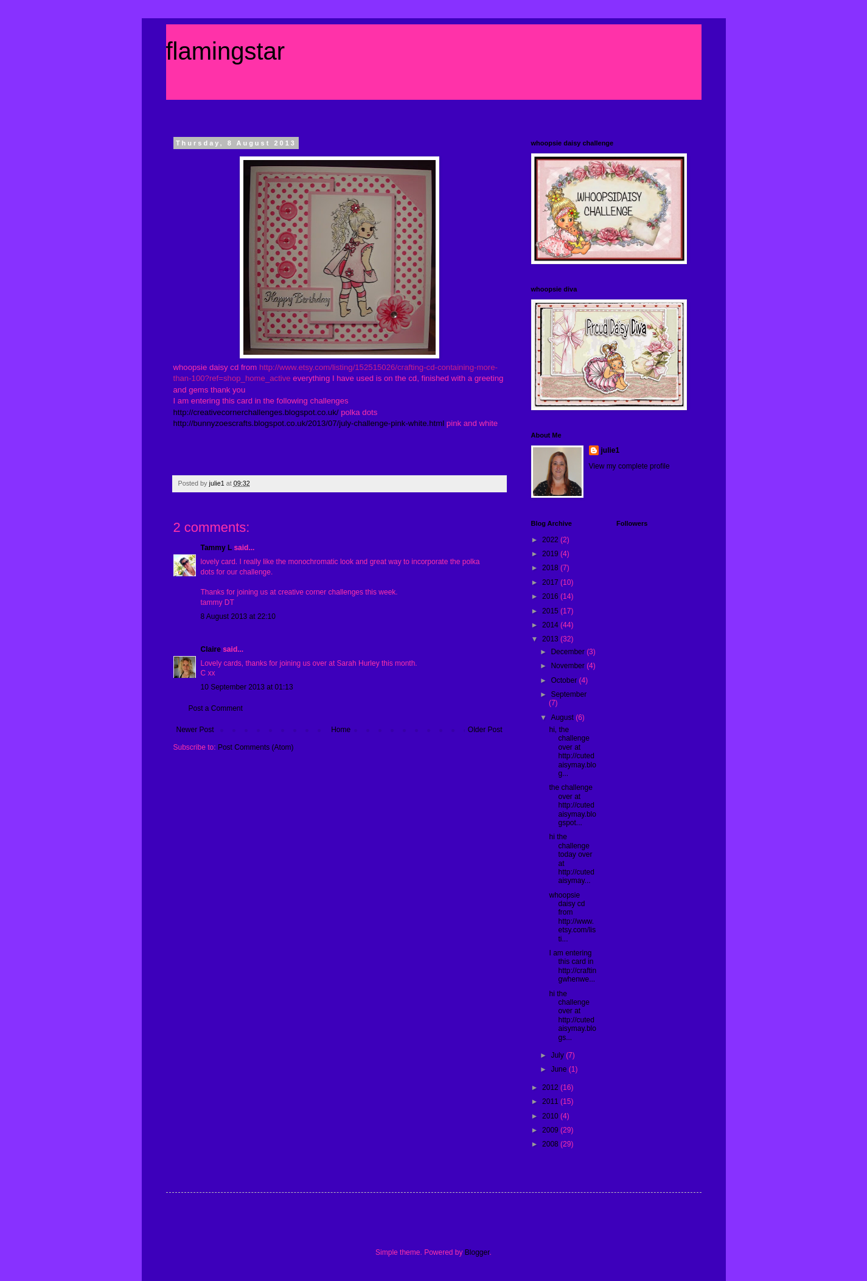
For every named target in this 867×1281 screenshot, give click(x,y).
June (559, 1069)
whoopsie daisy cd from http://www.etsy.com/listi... (572, 917)
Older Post (485, 729)
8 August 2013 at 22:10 (238, 616)
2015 (551, 611)
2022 (551, 540)
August (563, 717)
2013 (551, 639)
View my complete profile (629, 466)
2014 (551, 625)
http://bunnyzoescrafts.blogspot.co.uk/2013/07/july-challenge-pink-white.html (309, 423)
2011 (551, 1101)
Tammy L (216, 547)
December (569, 651)
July (558, 1055)
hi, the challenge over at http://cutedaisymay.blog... (572, 751)
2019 (551, 554)
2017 (551, 582)
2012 (551, 1087)
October (565, 680)
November (569, 665)
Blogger (477, 1252)
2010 (551, 1116)
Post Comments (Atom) (256, 747)
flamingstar (225, 51)
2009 (551, 1130)
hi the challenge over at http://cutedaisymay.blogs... (572, 1016)
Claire (211, 649)
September (569, 694)
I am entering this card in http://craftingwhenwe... (572, 966)
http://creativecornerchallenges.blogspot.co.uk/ (256, 412)
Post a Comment (216, 708)
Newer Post (195, 729)
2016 (551, 596)
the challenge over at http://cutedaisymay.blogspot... (572, 805)
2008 (551, 1144)
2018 (551, 568)
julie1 (610, 450)
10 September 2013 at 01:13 (247, 687)
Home (340, 729)
